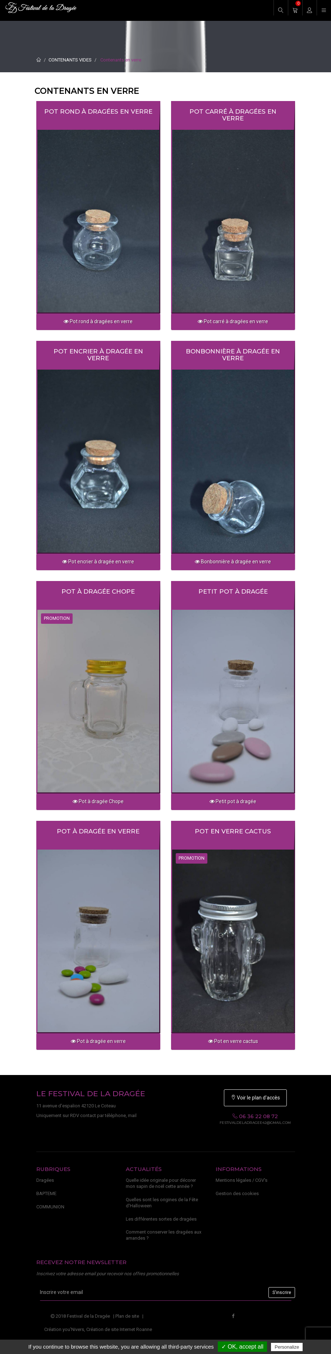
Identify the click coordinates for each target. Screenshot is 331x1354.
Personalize (287, 1347)
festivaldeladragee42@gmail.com (255, 1123)
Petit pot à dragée (233, 591)
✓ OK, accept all (242, 1347)
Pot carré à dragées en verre (232, 115)
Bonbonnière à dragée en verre (233, 355)
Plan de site (127, 1316)
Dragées (45, 1180)
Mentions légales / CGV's (241, 1180)
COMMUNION (50, 1206)
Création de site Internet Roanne (119, 1329)
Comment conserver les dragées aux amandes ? (163, 1235)
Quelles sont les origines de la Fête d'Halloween (162, 1202)
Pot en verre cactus (233, 831)
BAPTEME (46, 1193)
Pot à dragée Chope (98, 591)
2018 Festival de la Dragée (80, 1316)
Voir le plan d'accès (255, 1098)
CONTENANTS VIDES (70, 60)
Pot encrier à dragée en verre (98, 355)
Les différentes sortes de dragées (161, 1219)
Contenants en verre (120, 60)
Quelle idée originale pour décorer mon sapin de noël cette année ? (161, 1183)
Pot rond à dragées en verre (98, 111)
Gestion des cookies (237, 1193)
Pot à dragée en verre (98, 831)
